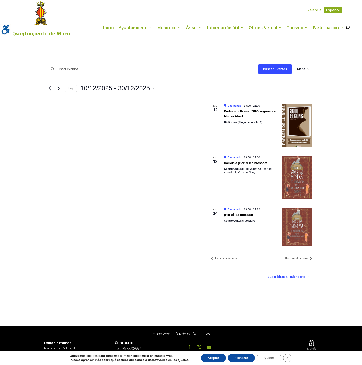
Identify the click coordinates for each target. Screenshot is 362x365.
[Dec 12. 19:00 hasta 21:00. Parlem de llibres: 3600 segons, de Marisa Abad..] (261, 126)
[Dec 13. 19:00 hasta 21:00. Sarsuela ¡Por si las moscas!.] (261, 178)
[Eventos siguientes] (58, 88)
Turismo (295, 28)
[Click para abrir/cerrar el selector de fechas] (117, 88)
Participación (326, 28)
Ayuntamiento (133, 28)
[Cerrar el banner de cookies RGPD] (287, 358)
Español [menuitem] (333, 10)
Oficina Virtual (263, 28)
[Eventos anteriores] (49, 88)
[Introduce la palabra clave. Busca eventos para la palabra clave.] (152, 69)
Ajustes (269, 358)
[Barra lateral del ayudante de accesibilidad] (5, 29)
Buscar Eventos (275, 69)
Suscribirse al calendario (286, 277)
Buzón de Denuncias (192, 333)
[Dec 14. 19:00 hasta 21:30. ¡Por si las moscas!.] (261, 227)
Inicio (108, 28)
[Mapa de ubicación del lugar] (127, 182)
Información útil (223, 28)
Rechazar (241, 358)
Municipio (166, 28)
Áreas (191, 28)
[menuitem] (314, 10)
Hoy (70, 88)
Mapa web (161, 333)
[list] (261, 175)
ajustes (183, 360)
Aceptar (213, 358)
